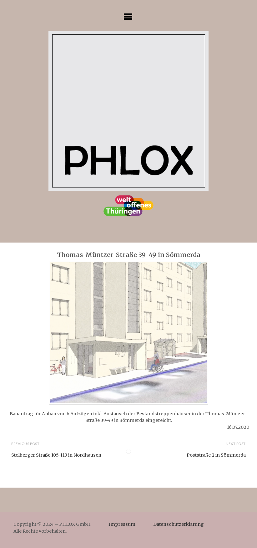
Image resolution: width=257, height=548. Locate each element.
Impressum (121, 524)
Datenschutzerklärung (178, 524)
